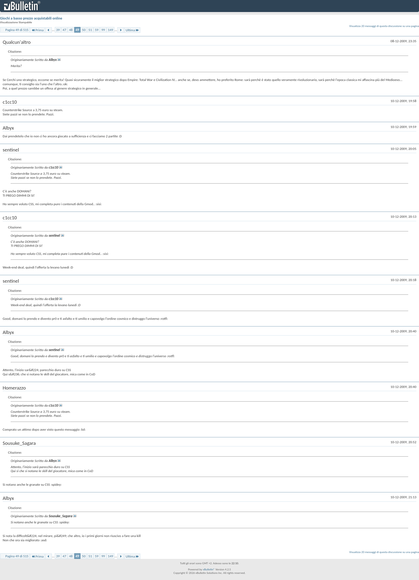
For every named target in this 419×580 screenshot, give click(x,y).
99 (103, 30)
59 (96, 30)
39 (58, 30)
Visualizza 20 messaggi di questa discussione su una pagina (384, 26)
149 (110, 30)
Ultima (132, 30)
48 (70, 30)
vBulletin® (209, 569)
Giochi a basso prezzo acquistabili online (31, 18)
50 (84, 30)
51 (90, 30)
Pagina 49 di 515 (16, 30)
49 (77, 30)
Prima (37, 30)
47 (64, 30)
